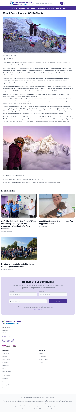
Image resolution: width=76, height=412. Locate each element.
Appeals (22, 8)
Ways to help (31, 8)
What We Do (5, 353)
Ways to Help (6, 359)
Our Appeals (5, 385)
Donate (63, 8)
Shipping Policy (50, 408)
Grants (41, 362)
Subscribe (58, 301)
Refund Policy (42, 408)
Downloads (5, 365)
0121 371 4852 (6, 336)
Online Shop (42, 356)
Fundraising (41, 8)
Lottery (58, 8)
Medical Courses (43, 359)
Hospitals (5, 356)
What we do (14, 8)
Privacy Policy (25, 408)
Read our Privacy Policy (38, 309)
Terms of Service (34, 408)
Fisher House (6, 388)
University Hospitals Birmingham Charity (34, 397)
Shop (53, 8)
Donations (5, 378)
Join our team (6, 391)
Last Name (41, 291)
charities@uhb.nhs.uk (7, 335)
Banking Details (6, 371)
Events (48, 8)
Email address (12, 298)
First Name (11, 291)
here (41, 179)
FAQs (4, 368)
